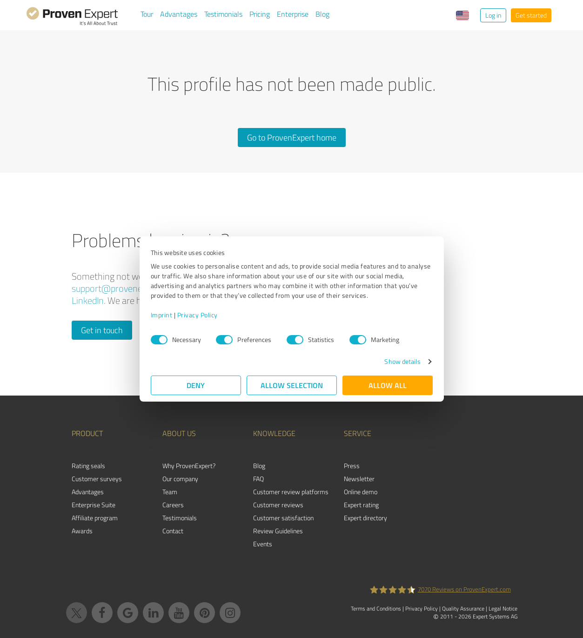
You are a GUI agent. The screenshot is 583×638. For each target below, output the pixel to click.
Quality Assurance (463, 608)
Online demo (360, 491)
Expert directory (365, 517)
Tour (147, 14)
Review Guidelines (278, 530)
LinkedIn (88, 300)
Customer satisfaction (283, 517)
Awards (82, 530)
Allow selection (292, 385)
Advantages (178, 14)
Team (169, 491)
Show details (402, 361)
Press (352, 465)
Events (262, 543)
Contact (172, 530)
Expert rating (361, 504)
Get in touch (102, 330)
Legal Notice (503, 608)
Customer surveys (97, 478)
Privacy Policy (197, 314)
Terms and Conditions (376, 608)
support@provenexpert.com (126, 288)
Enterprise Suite (93, 504)
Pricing (259, 14)
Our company (180, 478)
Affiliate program (95, 517)
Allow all (388, 385)
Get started (531, 15)
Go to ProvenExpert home (291, 137)
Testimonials (223, 14)
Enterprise (292, 14)
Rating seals (88, 465)
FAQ (258, 478)
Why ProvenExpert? (188, 465)
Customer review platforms (290, 491)
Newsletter (359, 478)
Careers (173, 504)
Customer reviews (278, 504)
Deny (196, 385)
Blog (322, 14)
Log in (493, 15)
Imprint (162, 314)
